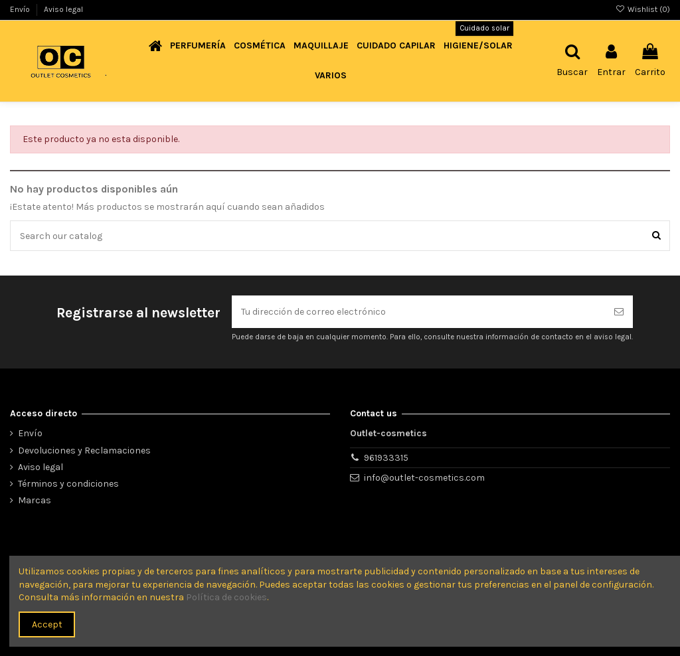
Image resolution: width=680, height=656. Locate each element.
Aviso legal (63, 9)
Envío (21, 9)
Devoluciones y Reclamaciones (84, 450)
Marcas (34, 500)
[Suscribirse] (619, 311)
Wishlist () (643, 9)
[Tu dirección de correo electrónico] (418, 311)
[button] (198, 46)
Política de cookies (226, 597)
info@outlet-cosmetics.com (424, 477)
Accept (47, 624)
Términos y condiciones (68, 483)
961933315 (386, 457)
